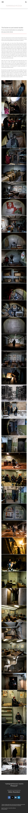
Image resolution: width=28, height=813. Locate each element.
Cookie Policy (11, 808)
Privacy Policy (6, 808)
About (2, 808)
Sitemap (14, 808)
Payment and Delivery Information (15, 805)
